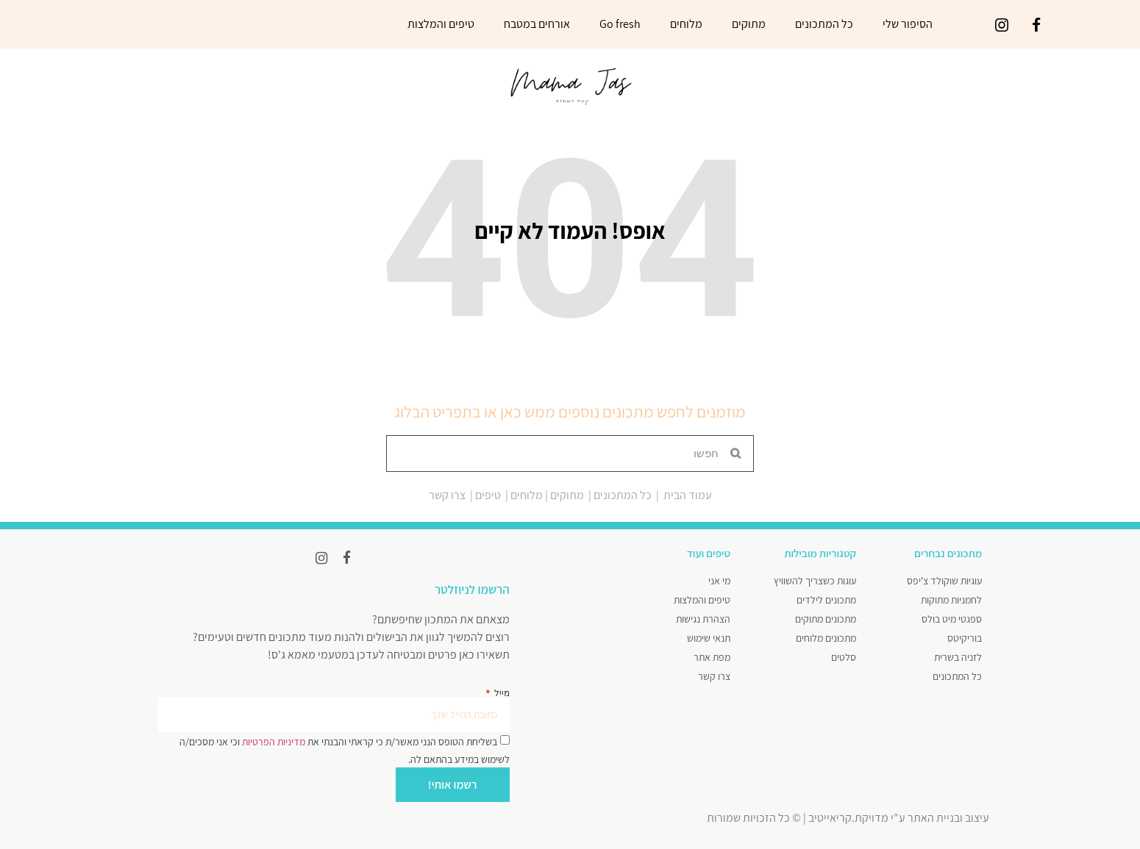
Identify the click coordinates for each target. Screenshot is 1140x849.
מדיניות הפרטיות (272, 738)
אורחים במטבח (537, 24)
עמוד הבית (687, 495)
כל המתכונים (824, 24)
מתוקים (749, 24)
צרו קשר (447, 495)
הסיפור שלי (908, 24)
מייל (501, 690)
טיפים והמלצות (440, 24)
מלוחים (686, 24)
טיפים (488, 495)
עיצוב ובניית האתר (948, 815)
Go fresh (620, 24)
